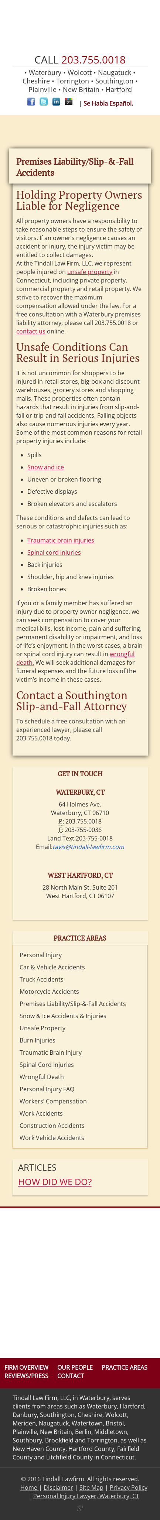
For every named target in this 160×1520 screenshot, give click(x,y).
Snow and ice (45, 467)
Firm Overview (26, 1367)
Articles (37, 1167)
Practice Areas (124, 1367)
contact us (30, 331)
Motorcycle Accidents (49, 991)
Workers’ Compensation (53, 1101)
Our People (75, 1367)
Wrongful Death (42, 1077)
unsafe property (89, 272)
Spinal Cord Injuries (47, 1065)
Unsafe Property (42, 1028)
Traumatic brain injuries (60, 540)
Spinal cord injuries (54, 552)
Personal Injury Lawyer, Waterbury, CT (86, 1496)
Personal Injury (41, 955)
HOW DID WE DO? (55, 1181)
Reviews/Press (26, 1376)
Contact (70, 1376)
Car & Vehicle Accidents (52, 967)
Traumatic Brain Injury (51, 1052)
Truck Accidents (42, 979)
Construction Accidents (52, 1126)
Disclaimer (58, 1487)
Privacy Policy (128, 1487)
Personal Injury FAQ (47, 1089)
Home (29, 1487)
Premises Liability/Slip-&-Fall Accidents (73, 1004)
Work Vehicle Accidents (52, 1138)
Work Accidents (41, 1113)
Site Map (91, 1487)
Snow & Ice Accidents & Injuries (63, 1016)
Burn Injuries (37, 1040)
